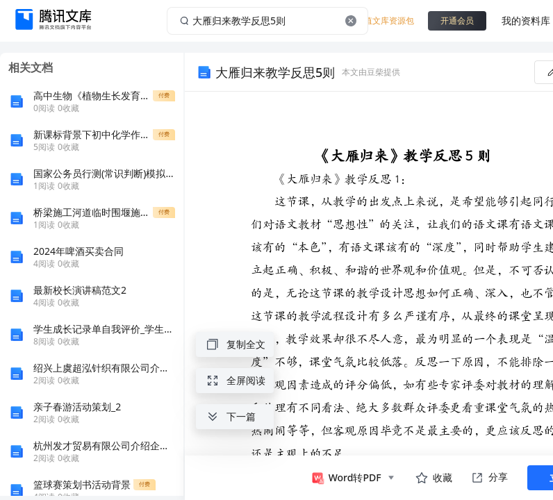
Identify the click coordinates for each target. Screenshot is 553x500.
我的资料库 (526, 20)
